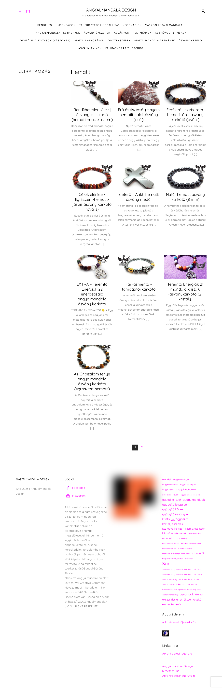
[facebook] (20, 10)
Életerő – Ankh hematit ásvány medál (138, 197)
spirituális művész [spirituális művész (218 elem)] (169, 589)
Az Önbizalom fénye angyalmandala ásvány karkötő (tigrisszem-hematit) (92, 381)
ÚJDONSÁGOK (65, 25)
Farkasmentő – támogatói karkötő (139, 287)
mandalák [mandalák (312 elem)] (198, 553)
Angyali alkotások (89, 40)
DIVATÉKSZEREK (119, 40)
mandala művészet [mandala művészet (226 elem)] (171, 553)
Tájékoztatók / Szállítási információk (110, 25)
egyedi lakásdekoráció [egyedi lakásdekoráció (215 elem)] (190, 495)
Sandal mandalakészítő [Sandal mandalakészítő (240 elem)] (173, 584)
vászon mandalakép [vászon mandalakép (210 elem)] (170, 595)
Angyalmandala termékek (154, 40)
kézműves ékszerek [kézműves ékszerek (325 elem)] (174, 533)
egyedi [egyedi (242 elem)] (175, 494)
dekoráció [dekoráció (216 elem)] (166, 495)
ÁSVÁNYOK (121, 32)
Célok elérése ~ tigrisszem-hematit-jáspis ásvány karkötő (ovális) (91, 202)
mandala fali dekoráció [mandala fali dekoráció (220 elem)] (191, 543)
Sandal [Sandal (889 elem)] (170, 563)
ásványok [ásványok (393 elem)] (187, 594)
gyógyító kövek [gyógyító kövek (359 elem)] (172, 509)
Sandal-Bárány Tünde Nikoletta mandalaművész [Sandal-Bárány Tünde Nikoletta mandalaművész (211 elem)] (182, 574)
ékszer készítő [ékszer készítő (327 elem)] (192, 599)
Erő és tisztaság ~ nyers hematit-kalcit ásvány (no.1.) (138, 114)
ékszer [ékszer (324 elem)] (199, 594)
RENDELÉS (44, 25)
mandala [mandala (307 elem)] (167, 538)
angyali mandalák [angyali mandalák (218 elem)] (170, 484)
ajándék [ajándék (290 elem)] (166, 479)
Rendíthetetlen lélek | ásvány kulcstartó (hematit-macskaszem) (92, 114)
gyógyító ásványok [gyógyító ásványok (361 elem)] (175, 514)
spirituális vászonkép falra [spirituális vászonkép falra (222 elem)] (189, 589)
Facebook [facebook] (75, 487)
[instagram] (28, 10)
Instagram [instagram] (75, 495)
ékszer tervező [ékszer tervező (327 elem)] (171, 604)
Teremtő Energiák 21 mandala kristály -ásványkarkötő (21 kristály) (185, 291)
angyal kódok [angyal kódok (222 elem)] (168, 489)
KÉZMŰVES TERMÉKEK (170, 32)
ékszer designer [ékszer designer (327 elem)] (172, 599)
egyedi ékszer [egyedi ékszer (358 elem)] (171, 499)
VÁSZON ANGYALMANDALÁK (165, 25)
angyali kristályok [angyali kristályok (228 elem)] (181, 479)
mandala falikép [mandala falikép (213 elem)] (169, 548)
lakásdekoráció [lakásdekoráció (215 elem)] (194, 533)
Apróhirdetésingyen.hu (177, 653)
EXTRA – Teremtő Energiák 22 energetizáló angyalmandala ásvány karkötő (92, 294)
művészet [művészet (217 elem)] (189, 559)
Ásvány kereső (190, 40)
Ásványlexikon (90, 48)
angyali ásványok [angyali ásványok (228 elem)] (188, 484)
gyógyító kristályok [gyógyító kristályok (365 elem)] (175, 504)
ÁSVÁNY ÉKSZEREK (97, 32)
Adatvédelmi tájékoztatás (179, 622)
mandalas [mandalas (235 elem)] (185, 553)
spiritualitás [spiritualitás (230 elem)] (192, 584)
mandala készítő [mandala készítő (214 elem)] (185, 548)
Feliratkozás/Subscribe (124, 48)
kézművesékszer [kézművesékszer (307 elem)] (195, 528)
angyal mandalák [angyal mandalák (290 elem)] (186, 489)
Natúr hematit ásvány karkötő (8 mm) (185, 197)
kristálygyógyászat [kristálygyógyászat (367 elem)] (175, 519)
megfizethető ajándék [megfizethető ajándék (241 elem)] (172, 558)
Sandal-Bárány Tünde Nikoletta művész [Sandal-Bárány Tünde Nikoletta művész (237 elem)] (181, 579)
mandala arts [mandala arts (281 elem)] (182, 538)
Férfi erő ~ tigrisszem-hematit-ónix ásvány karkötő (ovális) (185, 114)
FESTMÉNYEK (142, 32)
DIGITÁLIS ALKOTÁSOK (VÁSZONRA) (45, 40)
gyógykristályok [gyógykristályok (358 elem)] (194, 499)
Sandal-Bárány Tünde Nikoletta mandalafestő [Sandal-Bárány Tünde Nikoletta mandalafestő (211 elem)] (181, 569)
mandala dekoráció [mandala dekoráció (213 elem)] (170, 543)
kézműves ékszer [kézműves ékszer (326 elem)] (172, 528)
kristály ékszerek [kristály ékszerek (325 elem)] (172, 523)
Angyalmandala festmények (58, 32)
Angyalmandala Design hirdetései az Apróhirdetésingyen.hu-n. (178, 670)
